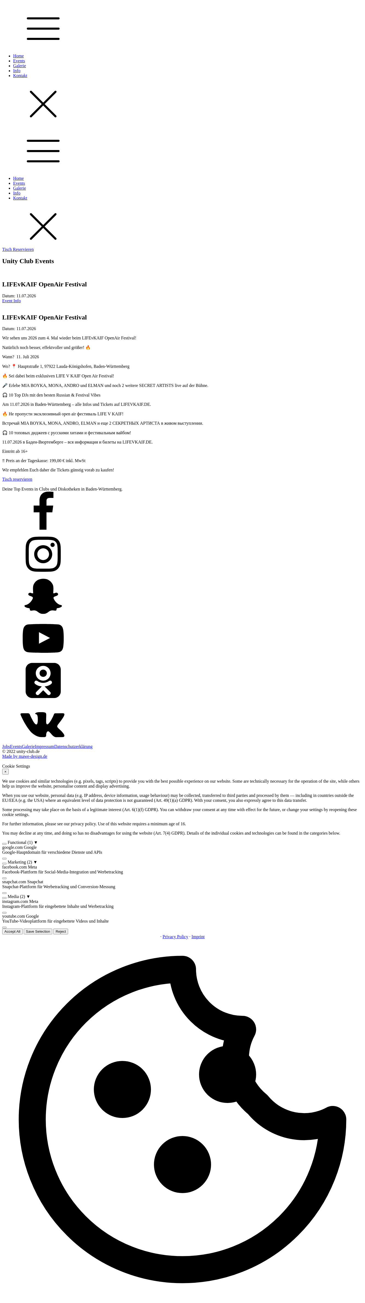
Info (17, 70)
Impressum (44, 746)
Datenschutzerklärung (73, 746)
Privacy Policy (175, 936)
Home (18, 56)
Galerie (19, 65)
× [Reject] (5, 772)
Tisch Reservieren (18, 249)
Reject (61, 931)
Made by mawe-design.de (24, 756)
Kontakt (20, 75)
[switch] (4, 844)
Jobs (6, 746)
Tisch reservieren (17, 479)
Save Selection (38, 931)
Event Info (11, 300)
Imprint (198, 936)
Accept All (12, 931)
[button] (182, 842)
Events (19, 60)
